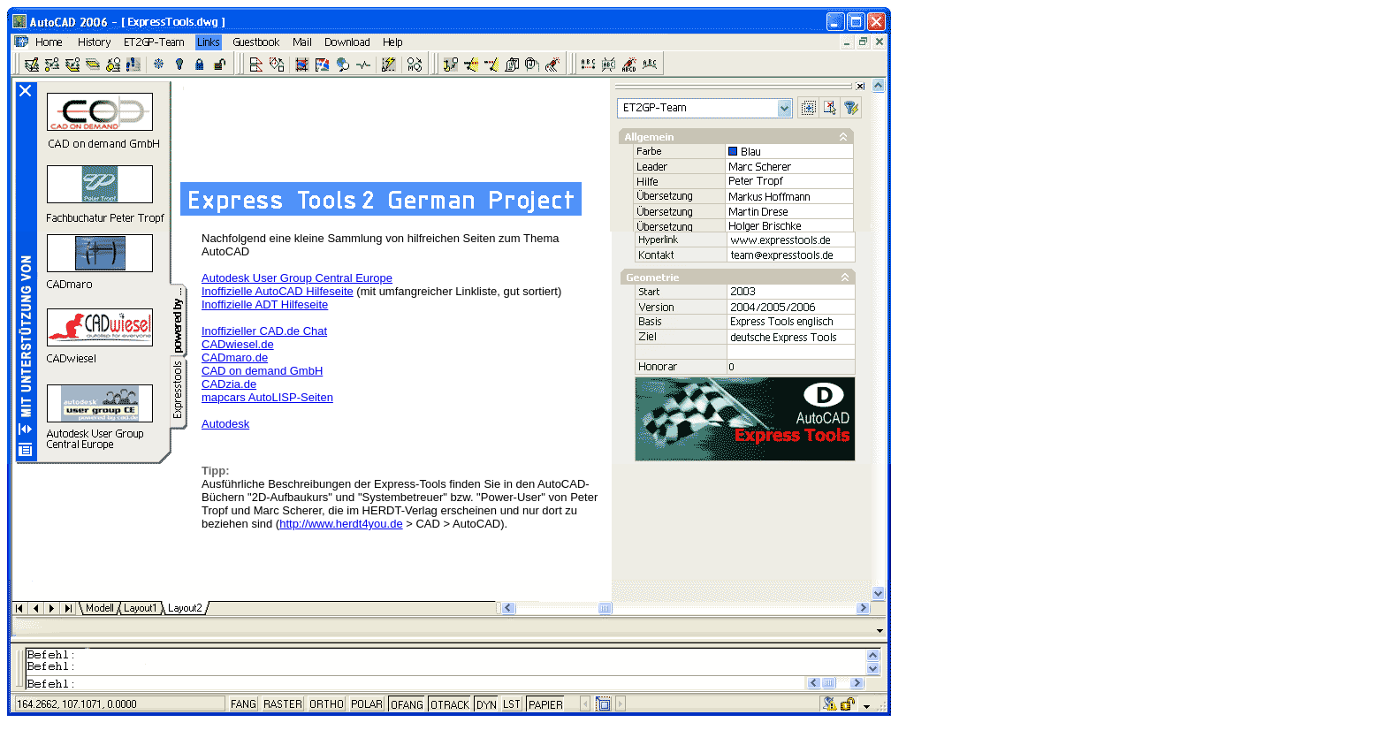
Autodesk (225, 423)
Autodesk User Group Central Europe (297, 278)
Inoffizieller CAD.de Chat (264, 331)
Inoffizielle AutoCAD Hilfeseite (278, 291)
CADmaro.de (235, 357)
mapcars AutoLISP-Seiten (267, 397)
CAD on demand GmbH (262, 370)
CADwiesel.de (238, 344)
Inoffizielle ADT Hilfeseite (265, 304)
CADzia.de (229, 384)
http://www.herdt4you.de (340, 523)
